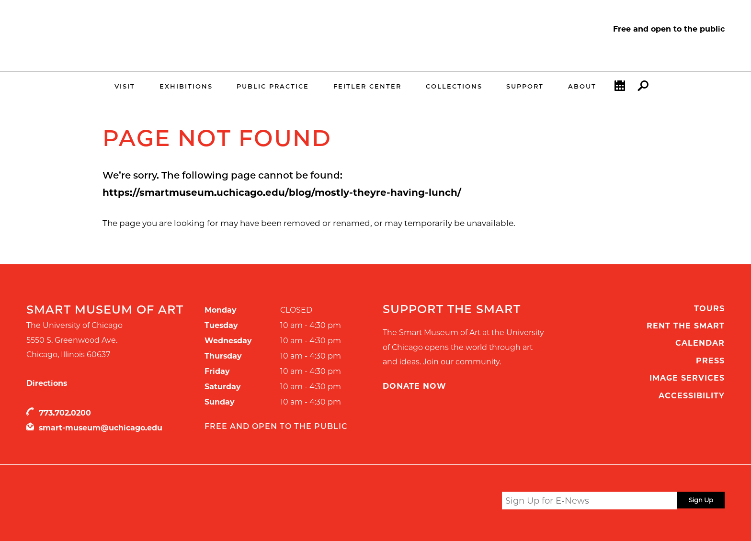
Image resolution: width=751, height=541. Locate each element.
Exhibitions (186, 86)
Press (710, 360)
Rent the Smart (686, 325)
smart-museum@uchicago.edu (100, 427)
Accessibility (692, 395)
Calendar (619, 88)
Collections (454, 86)
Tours (709, 308)
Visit (124, 86)
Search (643, 88)
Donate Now (414, 386)
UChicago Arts (118, 502)
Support (525, 86)
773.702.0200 (65, 412)
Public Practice (273, 86)
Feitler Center (367, 86)
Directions (46, 383)
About (582, 86)
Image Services (687, 378)
